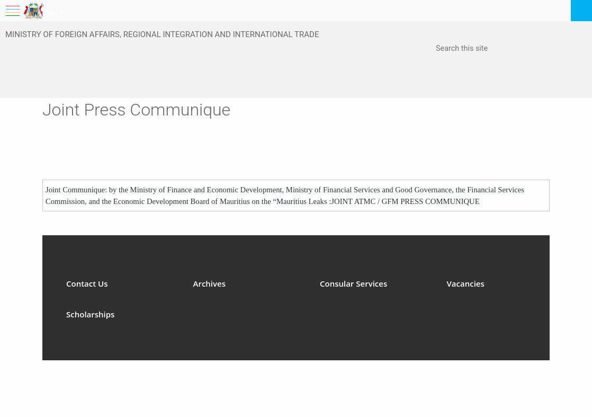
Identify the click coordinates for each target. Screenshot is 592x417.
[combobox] (489, 49)
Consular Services (353, 283)
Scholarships (90, 314)
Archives (209, 283)
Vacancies (466, 283)
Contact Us (87, 283)
